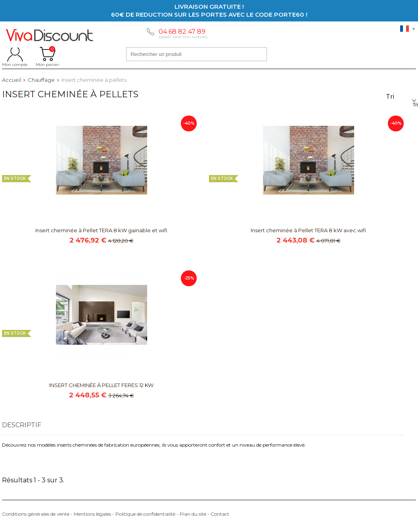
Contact (220, 514)
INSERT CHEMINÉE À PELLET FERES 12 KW (101, 385)
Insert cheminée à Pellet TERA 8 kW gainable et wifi (101, 230)
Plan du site (193, 514)
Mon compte (15, 54)
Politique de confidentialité (145, 514)
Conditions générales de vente (35, 514)
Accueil (11, 80)
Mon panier (47, 54)
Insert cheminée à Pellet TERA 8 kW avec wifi (308, 230)
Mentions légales (92, 514)
